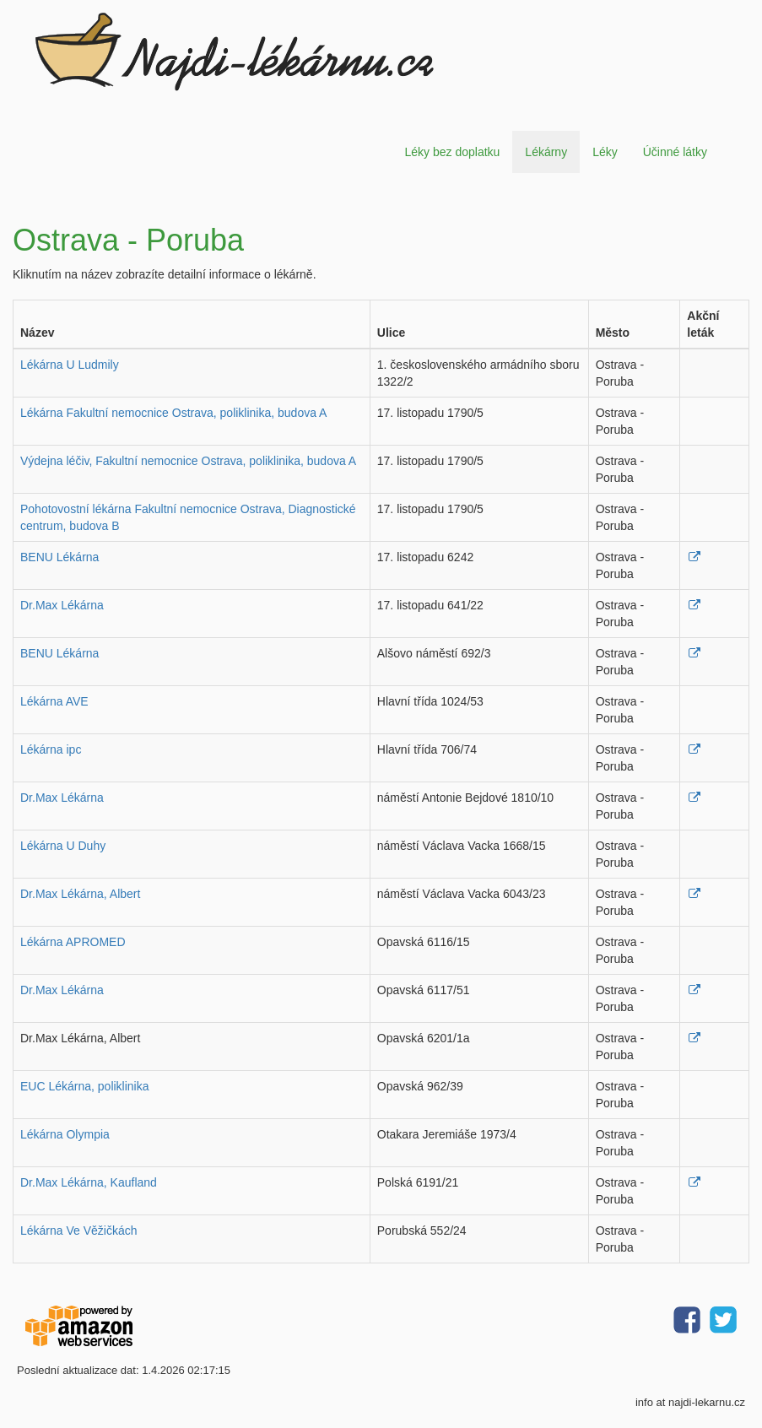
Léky (605, 152)
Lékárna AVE (54, 701)
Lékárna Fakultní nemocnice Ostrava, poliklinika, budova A (173, 412)
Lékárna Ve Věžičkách (79, 1230)
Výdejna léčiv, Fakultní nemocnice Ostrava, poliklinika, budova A (188, 461)
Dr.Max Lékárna (62, 605)
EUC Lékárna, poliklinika (84, 1086)
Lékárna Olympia (65, 1134)
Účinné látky (675, 152)
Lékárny (546, 152)
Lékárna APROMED (73, 942)
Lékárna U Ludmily (69, 364)
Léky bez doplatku (452, 152)
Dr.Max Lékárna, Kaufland (88, 1182)
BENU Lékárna (59, 557)
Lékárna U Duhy (62, 845)
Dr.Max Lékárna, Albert (80, 894)
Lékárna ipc (50, 749)
